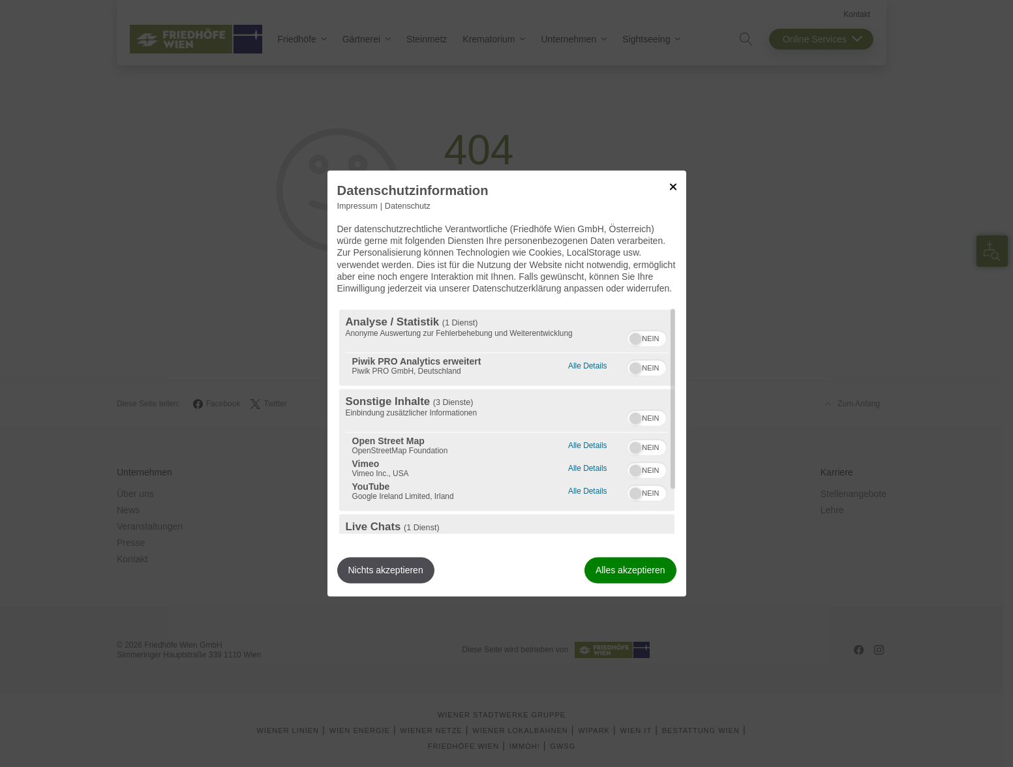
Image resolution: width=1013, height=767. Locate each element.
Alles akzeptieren (630, 570)
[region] (506, 422)
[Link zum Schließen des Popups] (673, 186)
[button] (635, 339)
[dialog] (506, 383)
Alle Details (587, 365)
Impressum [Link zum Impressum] (357, 206)
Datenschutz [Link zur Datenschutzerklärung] (408, 206)
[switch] (647, 337)
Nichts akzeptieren (385, 570)
